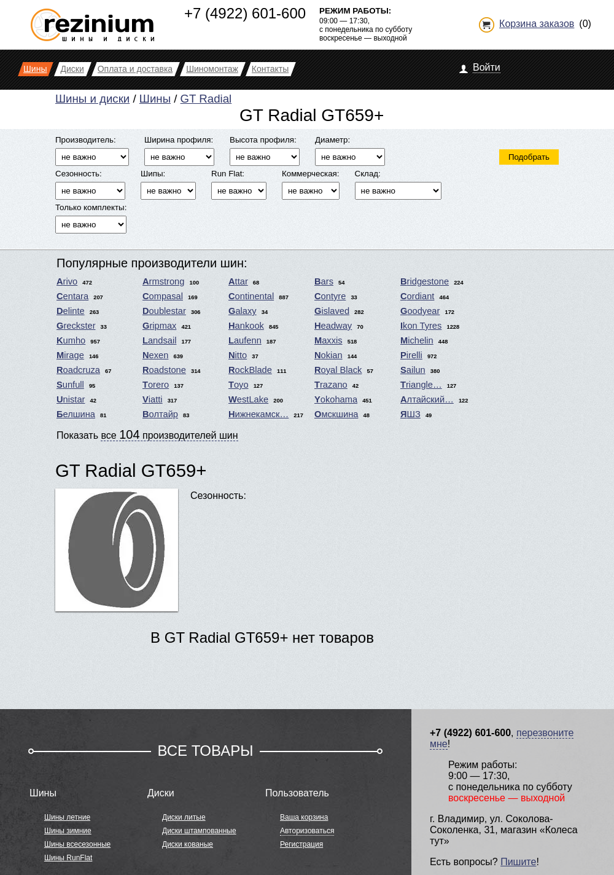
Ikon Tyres (420, 326)
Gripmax (159, 326)
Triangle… (421, 385)
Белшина (75, 414)
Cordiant (417, 296)
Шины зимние (67, 830)
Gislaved (331, 311)
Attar (238, 281)
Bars (323, 281)
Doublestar (164, 311)
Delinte (70, 311)
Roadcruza (78, 370)
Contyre (330, 296)
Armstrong (163, 281)
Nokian (328, 355)
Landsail (159, 340)
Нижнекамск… (258, 414)
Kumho (70, 340)
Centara (72, 296)
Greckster (76, 326)
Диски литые (184, 817)
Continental (251, 296)
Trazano (331, 385)
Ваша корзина (304, 817)
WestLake (248, 399)
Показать (147, 434)
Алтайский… (427, 399)
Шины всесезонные (77, 844)
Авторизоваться (307, 830)
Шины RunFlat (68, 857)
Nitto (237, 355)
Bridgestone (424, 281)
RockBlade (250, 370)
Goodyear (420, 311)
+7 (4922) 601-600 (245, 13)
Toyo (238, 385)
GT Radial (206, 98)
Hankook (246, 326)
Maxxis (328, 340)
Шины (155, 98)
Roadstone (164, 370)
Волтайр (160, 414)
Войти (486, 67)
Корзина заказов (536, 23)
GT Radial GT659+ (130, 470)
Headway (333, 326)
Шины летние (67, 817)
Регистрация (301, 844)
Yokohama (335, 399)
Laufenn (245, 340)
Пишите (518, 862)
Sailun (413, 370)
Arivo (66, 281)
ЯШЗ (410, 414)
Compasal (162, 296)
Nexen (155, 355)
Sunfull (70, 385)
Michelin (416, 340)
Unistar (70, 399)
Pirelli (411, 355)
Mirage (70, 355)
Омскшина (336, 414)
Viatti (152, 399)
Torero (155, 385)
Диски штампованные (199, 830)
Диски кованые (187, 844)
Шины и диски (92, 98)
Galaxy (242, 311)
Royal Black (338, 370)
